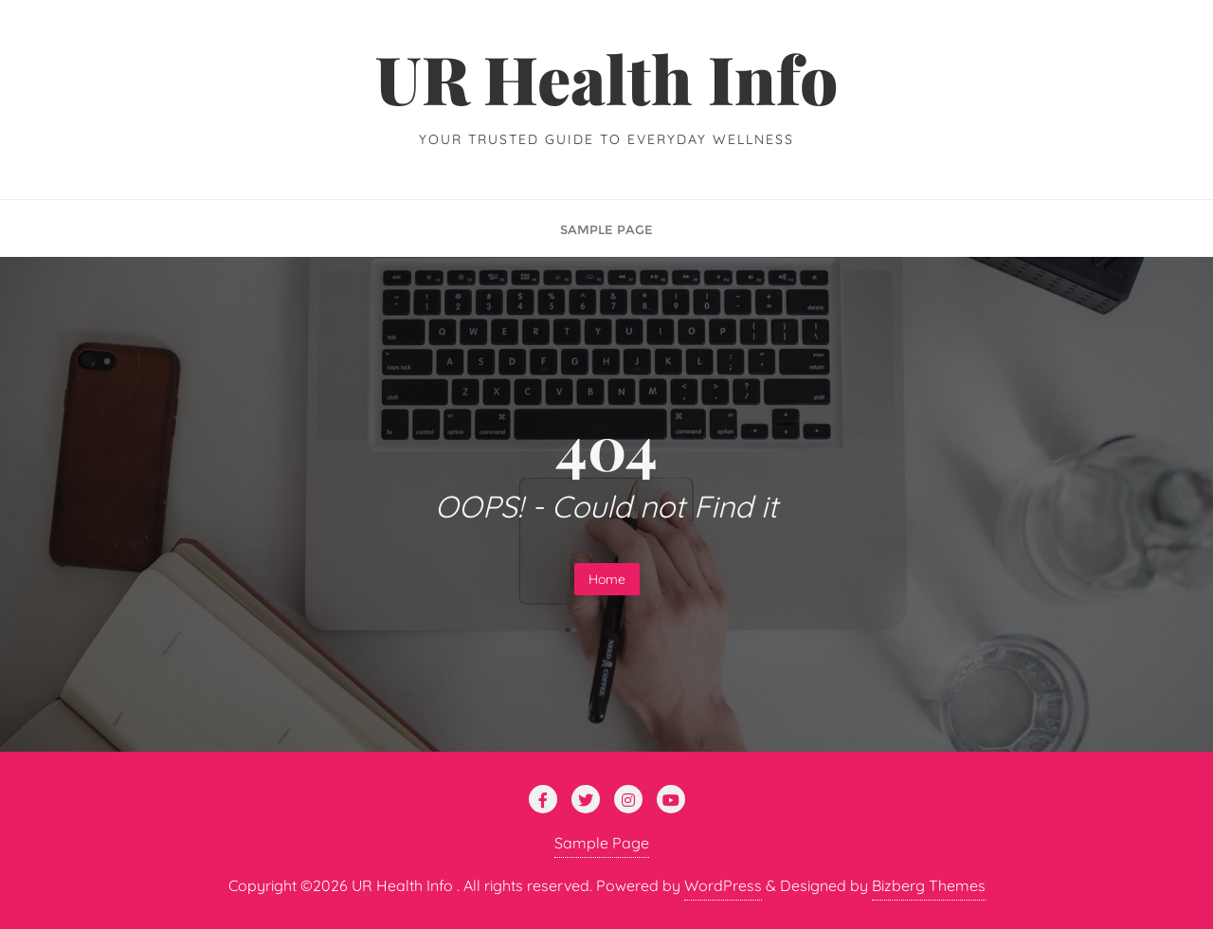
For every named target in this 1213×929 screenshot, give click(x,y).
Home (606, 579)
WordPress (723, 885)
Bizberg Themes (929, 885)
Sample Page (601, 842)
